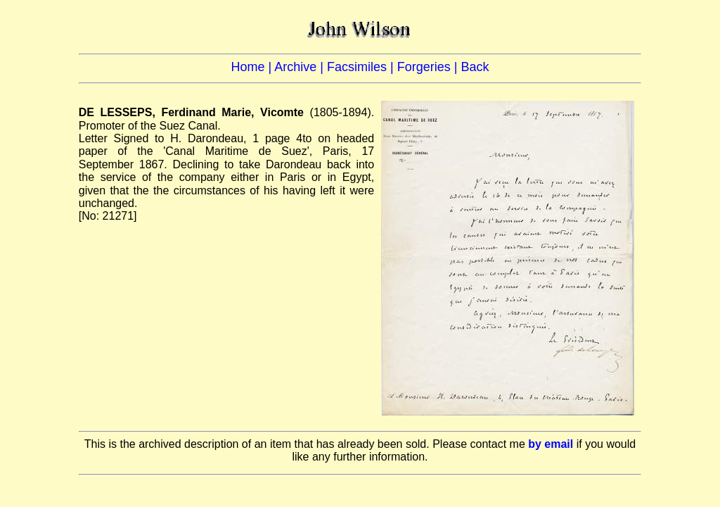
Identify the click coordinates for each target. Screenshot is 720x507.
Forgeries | (429, 67)
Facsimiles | (362, 67)
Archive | (300, 67)
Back (475, 67)
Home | (253, 67)
